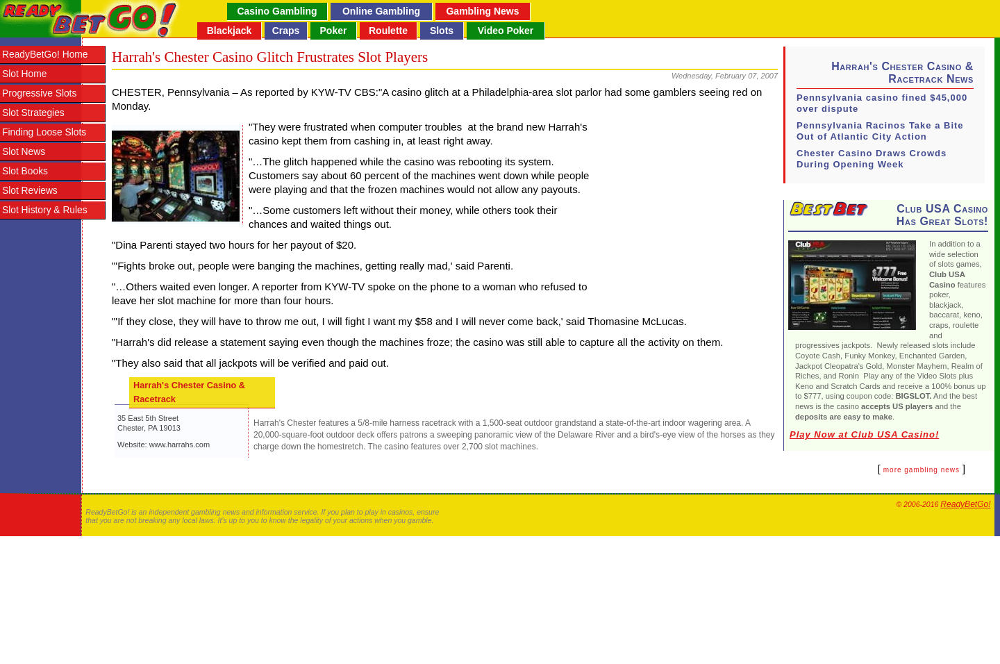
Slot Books (25, 171)
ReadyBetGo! (965, 504)
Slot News (23, 152)
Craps (286, 30)
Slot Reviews (30, 190)
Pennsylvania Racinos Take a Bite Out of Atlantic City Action (880, 131)
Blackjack (229, 30)
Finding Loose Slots (44, 132)
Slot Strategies (33, 113)
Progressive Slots (39, 93)
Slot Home (24, 74)
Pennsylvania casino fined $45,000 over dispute (882, 103)
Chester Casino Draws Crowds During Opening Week (872, 158)
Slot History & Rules (45, 210)
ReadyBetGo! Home (45, 54)
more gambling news (921, 470)
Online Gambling (381, 11)
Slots (441, 30)
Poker (333, 30)
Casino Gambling (277, 11)
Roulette (388, 30)
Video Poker (506, 30)
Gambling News (482, 11)
